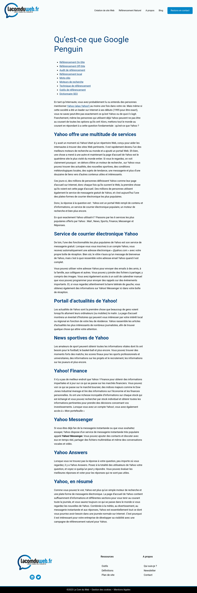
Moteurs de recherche (71, 81)
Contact (148, 574)
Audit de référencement (72, 70)
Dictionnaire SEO (69, 93)
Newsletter (150, 570)
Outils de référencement (73, 89)
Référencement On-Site (72, 62)
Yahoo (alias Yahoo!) (78, 106)
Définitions (107, 570)
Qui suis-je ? (150, 566)
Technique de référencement (75, 85)
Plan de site (108, 574)
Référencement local (71, 74)
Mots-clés (65, 77)
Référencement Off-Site (72, 66)
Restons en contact (180, 10)
